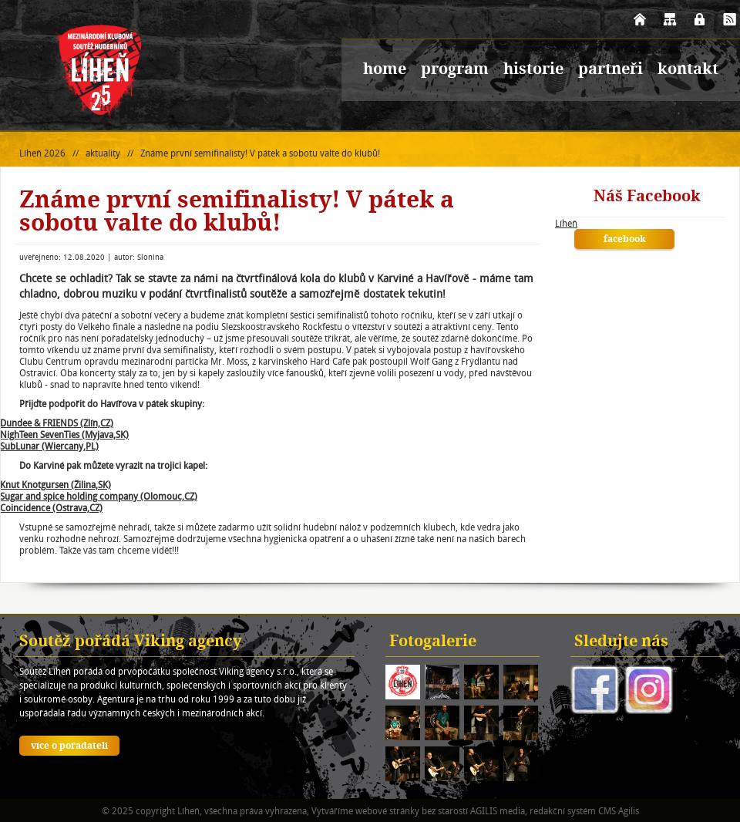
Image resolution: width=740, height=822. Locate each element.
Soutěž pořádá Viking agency (130, 642)
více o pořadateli (69, 746)
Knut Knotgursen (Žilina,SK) (55, 484)
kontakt (688, 70)
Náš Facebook (647, 197)
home (384, 70)
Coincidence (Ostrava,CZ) (51, 508)
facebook (625, 239)
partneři (610, 70)
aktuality (103, 153)
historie (533, 70)
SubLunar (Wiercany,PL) (49, 446)
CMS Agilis (618, 811)
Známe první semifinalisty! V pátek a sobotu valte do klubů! (260, 153)
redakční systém (563, 811)
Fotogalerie (432, 642)
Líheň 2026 (42, 153)
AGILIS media (497, 811)
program (455, 70)
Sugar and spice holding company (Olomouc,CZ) (98, 496)
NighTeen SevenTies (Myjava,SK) (64, 434)
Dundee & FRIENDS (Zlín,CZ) (56, 423)
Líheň (566, 223)
